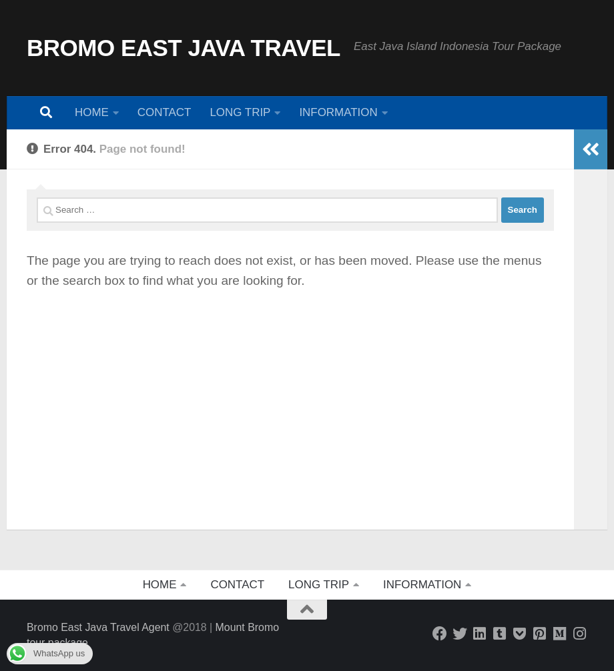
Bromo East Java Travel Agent (98, 627)
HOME (92, 112)
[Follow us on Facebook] (439, 633)
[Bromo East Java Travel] (459, 633)
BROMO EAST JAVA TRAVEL (183, 48)
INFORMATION (338, 112)
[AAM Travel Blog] (500, 633)
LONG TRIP (240, 112)
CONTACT (164, 112)
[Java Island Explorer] (560, 633)
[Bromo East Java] (520, 633)
